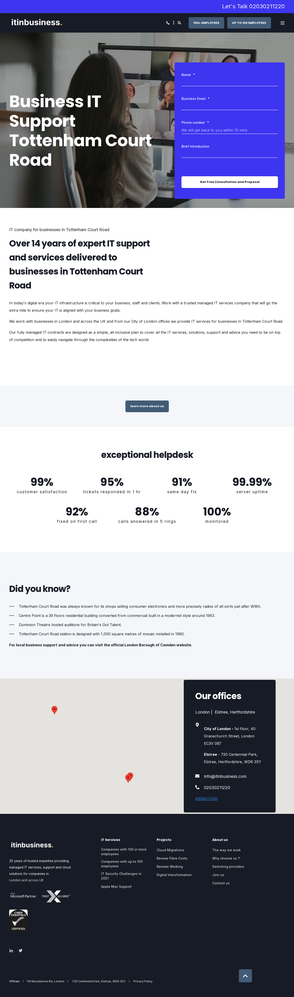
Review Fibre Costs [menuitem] (172, 858)
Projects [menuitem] (164, 840)
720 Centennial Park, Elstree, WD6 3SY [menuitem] (99, 981)
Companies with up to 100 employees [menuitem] (122, 864)
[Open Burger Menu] (282, 23)
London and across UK (26, 880)
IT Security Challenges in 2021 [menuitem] (121, 876)
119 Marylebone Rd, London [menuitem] (45, 981)
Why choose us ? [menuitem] (226, 858)
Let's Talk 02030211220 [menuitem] (253, 6)
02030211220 (217, 787)
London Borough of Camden (149, 645)
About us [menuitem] (220, 840)
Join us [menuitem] (218, 875)
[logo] (32, 845)
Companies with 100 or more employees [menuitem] (124, 851)
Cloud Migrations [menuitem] (170, 850)
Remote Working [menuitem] (170, 866)
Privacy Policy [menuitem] (143, 981)
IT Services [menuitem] (110, 840)
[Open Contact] (168, 22)
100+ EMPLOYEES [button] (206, 22)
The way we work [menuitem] (226, 850)
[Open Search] (180, 22)
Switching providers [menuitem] (228, 866)
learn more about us (147, 406)
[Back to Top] (245, 975)
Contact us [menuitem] (221, 883)
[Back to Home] (36, 23)
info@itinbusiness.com (225, 776)
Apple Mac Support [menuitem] (116, 886)
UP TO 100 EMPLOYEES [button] (249, 22)
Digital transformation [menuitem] (174, 875)
